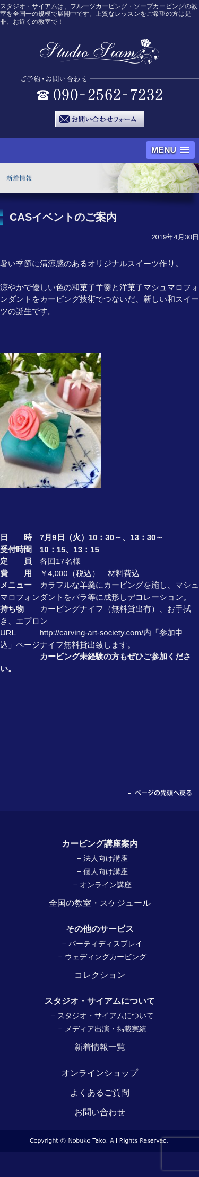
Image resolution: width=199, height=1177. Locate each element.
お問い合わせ (99, 1112)
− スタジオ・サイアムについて (101, 1015)
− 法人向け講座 (101, 858)
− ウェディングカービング (102, 957)
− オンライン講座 (102, 884)
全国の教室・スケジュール (100, 903)
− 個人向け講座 (101, 871)
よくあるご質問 (99, 1092)
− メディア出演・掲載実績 (102, 1029)
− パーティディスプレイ (102, 943)
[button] (170, 150)
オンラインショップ (100, 1072)
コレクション (99, 975)
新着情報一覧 (99, 1047)
